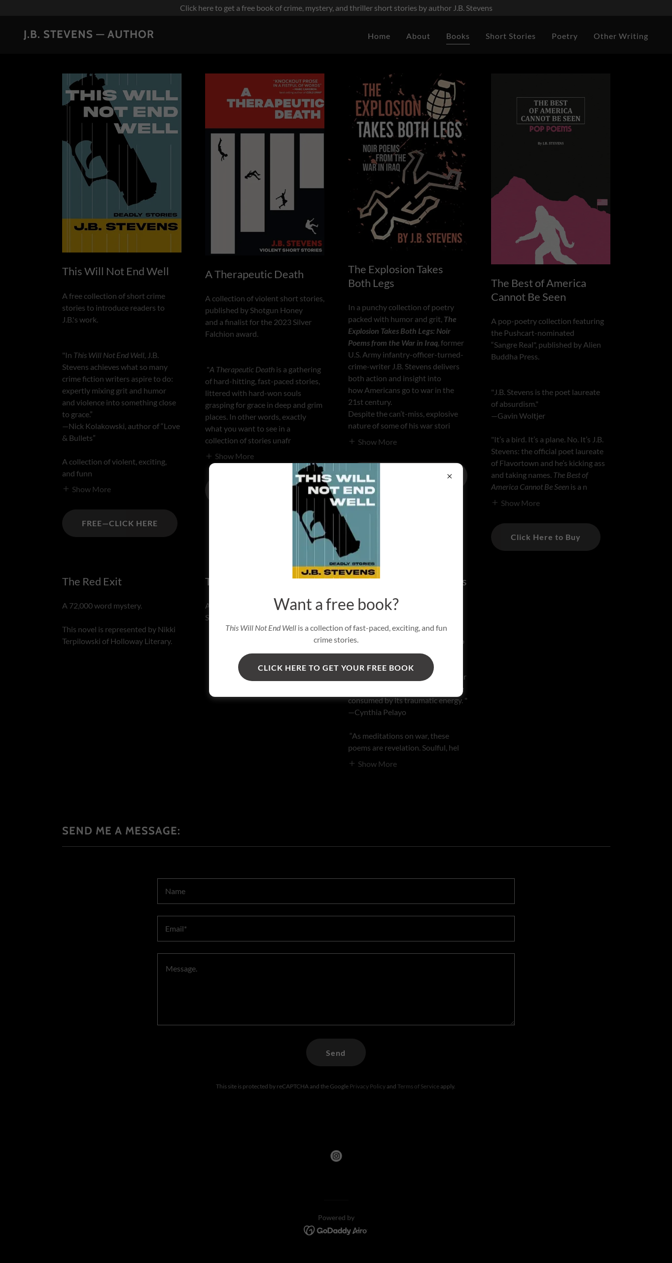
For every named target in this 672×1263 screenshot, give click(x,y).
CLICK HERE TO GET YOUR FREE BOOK (336, 667)
